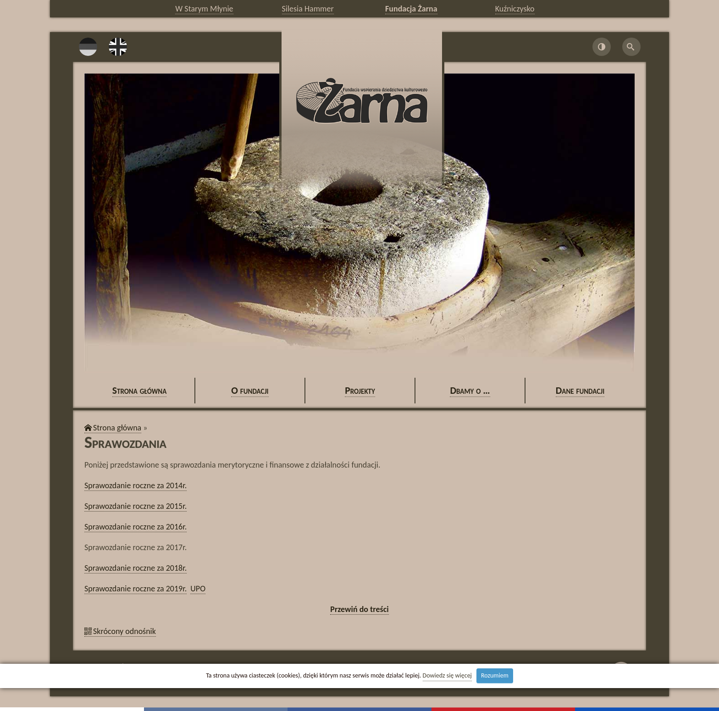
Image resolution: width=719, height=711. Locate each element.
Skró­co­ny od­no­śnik (124, 631)
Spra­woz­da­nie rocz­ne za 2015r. (135, 506)
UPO (197, 589)
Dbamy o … (470, 390)
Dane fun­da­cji (580, 390)
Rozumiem (495, 675)
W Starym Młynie (204, 9)
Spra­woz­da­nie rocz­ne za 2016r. (135, 527)
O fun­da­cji (249, 390)
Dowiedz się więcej (447, 675)
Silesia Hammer (308, 9)
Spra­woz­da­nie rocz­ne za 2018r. (135, 568)
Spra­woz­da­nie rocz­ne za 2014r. (135, 485)
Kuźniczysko (515, 9)
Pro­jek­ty (360, 390)
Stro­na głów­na (139, 390)
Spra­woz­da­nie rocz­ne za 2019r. (135, 589)
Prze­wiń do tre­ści (359, 609)
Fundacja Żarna (411, 9)
